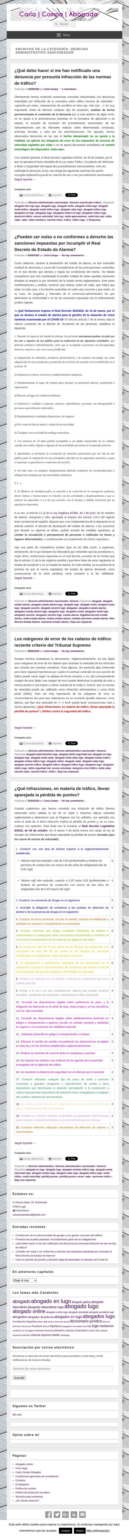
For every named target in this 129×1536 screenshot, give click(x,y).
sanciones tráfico (101, 1176)
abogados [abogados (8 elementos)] (20, 1317)
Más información (97, 1530)
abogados (72, 608)
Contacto (20, 1480)
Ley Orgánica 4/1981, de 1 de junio (74, 513)
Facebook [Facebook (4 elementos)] (37, 1326)
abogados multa (75, 611)
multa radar (104, 768)
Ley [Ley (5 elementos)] (89, 1326)
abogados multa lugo (96, 611)
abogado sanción (30, 608)
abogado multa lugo (86, 206)
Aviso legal (21, 1468)
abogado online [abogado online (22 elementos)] (29, 1311)
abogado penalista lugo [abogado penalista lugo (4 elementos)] (101, 1312)
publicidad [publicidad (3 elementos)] (69, 1330)
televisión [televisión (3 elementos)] (26, 1335)
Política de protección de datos (32, 1492)
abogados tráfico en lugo (67, 213)
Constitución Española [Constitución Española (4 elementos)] (25, 1321)
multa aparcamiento (75, 216)
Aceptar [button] (65, 1530)
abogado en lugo (102, 754)
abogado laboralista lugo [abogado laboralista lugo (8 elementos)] (46, 1307)
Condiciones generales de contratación (37, 1476)
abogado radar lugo (71, 209)
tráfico (67, 220)
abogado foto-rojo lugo (27, 206)
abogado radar (73, 761)
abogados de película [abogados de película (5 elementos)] (41, 1317)
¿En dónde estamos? (27, 1500)
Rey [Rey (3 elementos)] (98, 1330)
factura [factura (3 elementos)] (46, 1326)
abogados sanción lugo (49, 615)
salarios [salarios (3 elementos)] (103, 1330)
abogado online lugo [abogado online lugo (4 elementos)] (57, 1312)
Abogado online (24, 1464)
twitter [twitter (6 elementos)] (56, 1335)
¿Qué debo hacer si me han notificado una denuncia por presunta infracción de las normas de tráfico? (62, 77)
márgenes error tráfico (84, 768)
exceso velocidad (43, 216)
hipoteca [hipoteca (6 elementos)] (55, 1326)
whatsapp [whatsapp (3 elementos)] (65, 1335)
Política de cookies (25, 1488)
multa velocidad (31, 1176)
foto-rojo (58, 216)
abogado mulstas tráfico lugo (78, 1169)
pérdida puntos (50, 1176)
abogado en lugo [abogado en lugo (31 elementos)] (51, 1301)
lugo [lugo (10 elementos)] (95, 1326)
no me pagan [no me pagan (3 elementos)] (28, 1330)
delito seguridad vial (39, 768)
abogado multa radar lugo (69, 757)
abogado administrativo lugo (42, 754)
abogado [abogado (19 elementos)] (21, 1301)
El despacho (22, 1484)
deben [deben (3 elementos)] (40, 1322)
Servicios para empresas (29, 1496)
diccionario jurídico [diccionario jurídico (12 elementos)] (86, 1321)
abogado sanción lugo (53, 608)
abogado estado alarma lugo (47, 604)
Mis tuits (17, 1414)
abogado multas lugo (43, 1173)
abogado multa (65, 206)
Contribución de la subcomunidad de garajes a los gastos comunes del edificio (58, 1235)
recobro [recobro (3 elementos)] (91, 1330)
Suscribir (19, 1377)
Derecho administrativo (41, 750)
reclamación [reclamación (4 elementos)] (81, 1330)
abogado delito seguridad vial (75, 754)
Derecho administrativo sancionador (48, 202)
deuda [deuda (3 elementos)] (66, 1322)
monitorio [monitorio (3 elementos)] (17, 1330)
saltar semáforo (37, 220)
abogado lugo (48, 206)
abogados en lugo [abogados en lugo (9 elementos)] (68, 1317)
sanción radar (22, 771)
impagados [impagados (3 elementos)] (67, 1326)
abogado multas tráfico (97, 757)
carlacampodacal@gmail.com (29, 1214)
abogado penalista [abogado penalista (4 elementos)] (78, 1312)
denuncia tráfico (23, 216)
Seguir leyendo (25, 179)
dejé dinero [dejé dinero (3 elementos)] (49, 1322)
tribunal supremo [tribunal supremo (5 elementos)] (41, 1335)
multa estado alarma (34, 618)
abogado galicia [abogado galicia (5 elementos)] (81, 1302)
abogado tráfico (51, 764)
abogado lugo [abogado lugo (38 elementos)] (81, 1306)
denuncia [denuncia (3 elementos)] (58, 1322)
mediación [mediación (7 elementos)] (106, 1326)
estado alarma (71, 615)
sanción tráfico (39, 771)
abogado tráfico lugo (94, 209)
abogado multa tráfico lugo (44, 209)
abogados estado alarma (92, 608)
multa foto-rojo (96, 216)
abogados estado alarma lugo (30, 611)
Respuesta (94, 220)
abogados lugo (43, 213)
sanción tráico (55, 220)
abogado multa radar (42, 757)
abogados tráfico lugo (94, 213)
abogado (97, 601)
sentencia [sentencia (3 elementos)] (17, 1335)
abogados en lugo (24, 213)
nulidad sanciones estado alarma (90, 618)
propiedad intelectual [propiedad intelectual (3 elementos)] (43, 1330)
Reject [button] (79, 1530)
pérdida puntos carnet (71, 1176)
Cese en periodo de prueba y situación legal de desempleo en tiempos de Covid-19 (61, 1259)
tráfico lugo (78, 220)
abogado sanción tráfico (27, 764)
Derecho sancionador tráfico (85, 202)
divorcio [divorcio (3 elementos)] (106, 1322)
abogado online (55, 761)
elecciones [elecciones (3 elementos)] (26, 1326)
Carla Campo (51, 89)
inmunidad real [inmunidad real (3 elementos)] (79, 1326)
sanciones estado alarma (55, 622)
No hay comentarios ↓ (74, 255)
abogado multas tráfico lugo (29, 761)
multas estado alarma (58, 618)
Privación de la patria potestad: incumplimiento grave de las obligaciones (55, 1239)
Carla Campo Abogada (28, 1472)
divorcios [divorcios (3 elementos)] (17, 1326)
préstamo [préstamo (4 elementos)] (59, 1330)
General (74, 601)
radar (24, 220)
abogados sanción (24, 615)
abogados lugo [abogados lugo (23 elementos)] (99, 1316)
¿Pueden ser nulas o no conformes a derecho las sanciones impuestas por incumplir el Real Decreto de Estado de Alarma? (63, 243)
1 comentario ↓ (70, 89)
